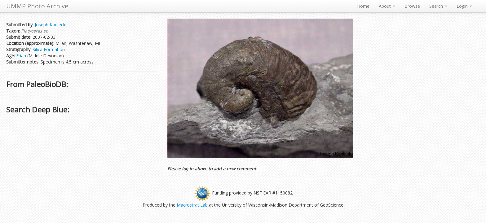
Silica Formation (49, 49)
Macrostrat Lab (192, 205)
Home (363, 6)
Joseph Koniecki (50, 25)
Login (464, 6)
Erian (21, 56)
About (387, 6)
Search (438, 6)
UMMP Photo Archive (37, 6)
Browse (412, 6)
